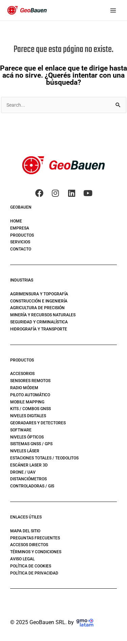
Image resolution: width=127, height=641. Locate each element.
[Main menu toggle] (113, 10)
